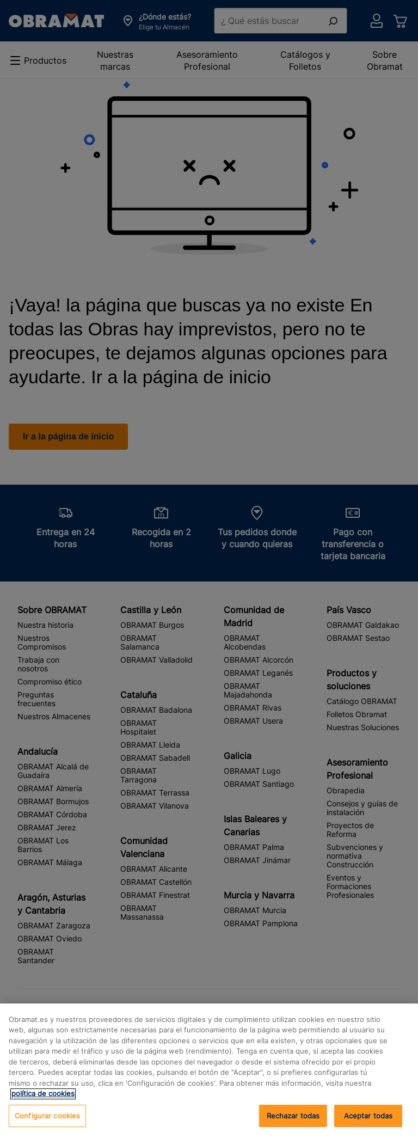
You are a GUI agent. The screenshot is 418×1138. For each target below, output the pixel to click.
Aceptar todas (293, 1125)
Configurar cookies (47, 1125)
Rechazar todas (368, 1125)
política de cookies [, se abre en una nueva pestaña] (43, 1103)
